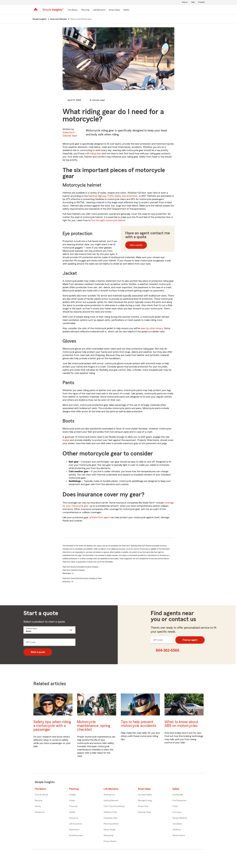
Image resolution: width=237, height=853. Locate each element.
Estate (72, 800)
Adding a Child (110, 812)
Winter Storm (178, 835)
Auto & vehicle (41, 795)
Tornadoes (177, 824)
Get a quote (136, 245)
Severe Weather (179, 818)
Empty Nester (110, 841)
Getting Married (111, 800)
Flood (175, 806)
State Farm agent (100, 517)
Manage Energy (145, 800)
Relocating (108, 835)
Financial (73, 806)
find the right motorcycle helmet (108, 220)
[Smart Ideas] (114, 10)
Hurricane (177, 812)
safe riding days (93, 153)
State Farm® (70, 134)
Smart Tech (143, 806)
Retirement (74, 830)
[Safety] (126, 10)
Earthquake (177, 795)
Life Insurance (75, 824)
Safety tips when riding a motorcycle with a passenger (52, 726)
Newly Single (109, 830)
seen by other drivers (152, 328)
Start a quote (38, 652)
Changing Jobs (110, 818)
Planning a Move (111, 824)
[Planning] (85, 10)
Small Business (76, 835)
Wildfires (176, 830)
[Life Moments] (99, 10)
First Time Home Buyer (114, 806)
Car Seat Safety (145, 795)
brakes (66, 440)
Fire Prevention (179, 800)
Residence (39, 812)
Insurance (73, 818)
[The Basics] (72, 10)
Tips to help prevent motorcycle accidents (138, 724)
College (72, 795)
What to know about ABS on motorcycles (181, 724)
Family (38, 806)
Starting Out (109, 795)
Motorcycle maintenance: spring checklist (93, 726)
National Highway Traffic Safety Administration (113, 196)
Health (72, 812)
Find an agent (190, 640)
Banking (38, 800)
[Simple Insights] (53, 11)
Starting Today (144, 812)
